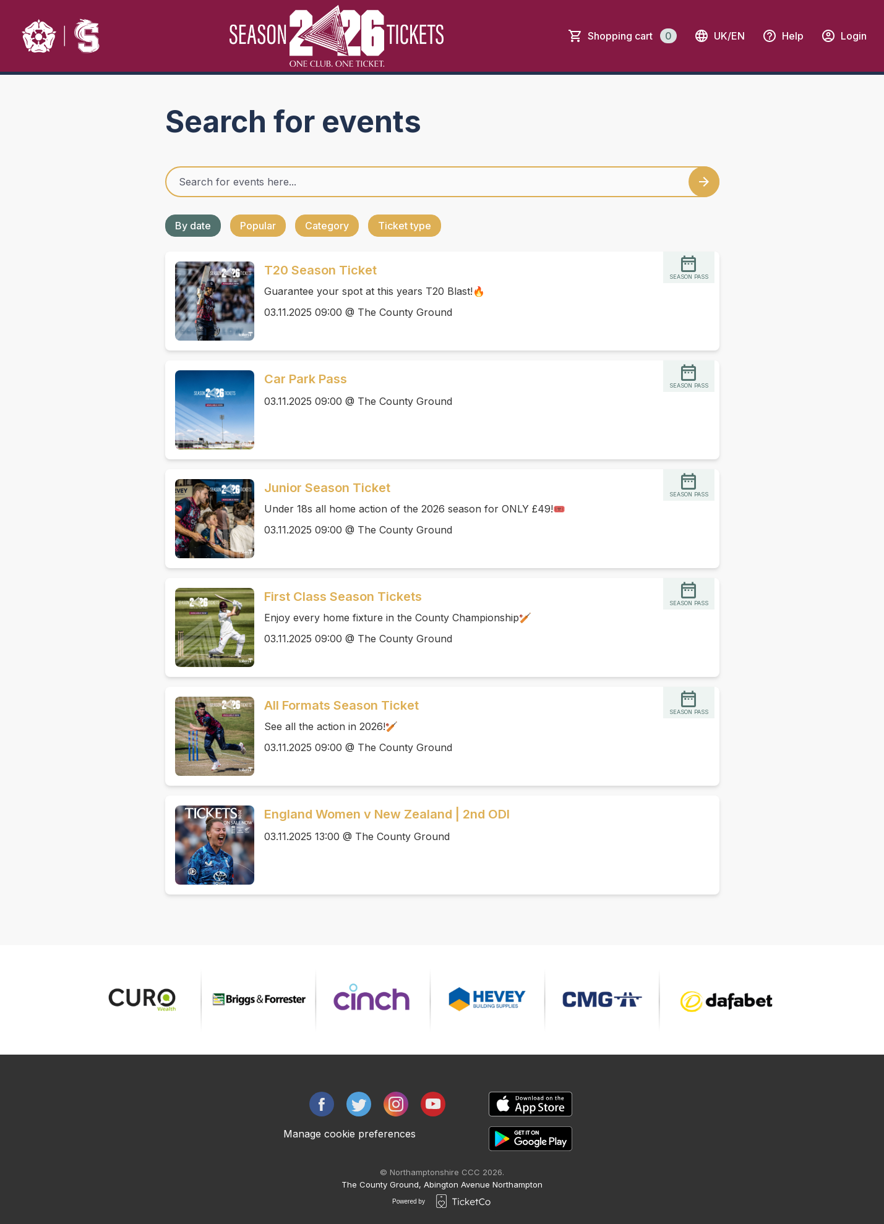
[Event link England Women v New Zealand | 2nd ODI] (209, 845)
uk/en (719, 35)
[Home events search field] (442, 181)
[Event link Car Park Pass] (209, 409)
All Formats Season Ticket (341, 705)
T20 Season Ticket (320, 270)
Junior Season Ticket (327, 487)
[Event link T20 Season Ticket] (209, 301)
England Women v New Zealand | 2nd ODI (387, 814)
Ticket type (404, 225)
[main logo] (61, 36)
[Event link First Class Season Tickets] (209, 627)
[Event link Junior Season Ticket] (209, 518)
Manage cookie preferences (349, 1134)
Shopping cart (632, 35)
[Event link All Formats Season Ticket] (209, 736)
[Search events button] (704, 181)
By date (193, 225)
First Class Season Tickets (343, 596)
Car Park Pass (305, 379)
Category (327, 225)
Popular (258, 225)
